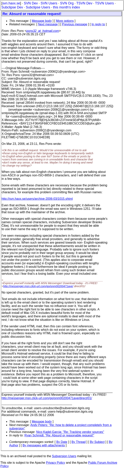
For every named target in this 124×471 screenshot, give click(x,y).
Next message (48, 24)
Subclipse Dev (12, 7)
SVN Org (67, 3)
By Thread (79, 442)
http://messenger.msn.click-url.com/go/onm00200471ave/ (38, 286)
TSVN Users (104, 3)
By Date (61, 442)
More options (65, 20)
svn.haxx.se (11, 3)
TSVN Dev (84, 3)
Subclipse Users (38, 7)
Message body (42, 20)
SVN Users (49, 3)
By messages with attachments (43, 445)
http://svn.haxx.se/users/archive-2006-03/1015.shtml (37, 198)
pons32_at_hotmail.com (42, 30)
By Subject (97, 442)
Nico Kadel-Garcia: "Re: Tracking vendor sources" (70, 432)
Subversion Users (64, 456)
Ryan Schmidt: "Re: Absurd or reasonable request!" (59, 435)
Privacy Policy (55, 462)
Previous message (74, 24)
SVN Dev (31, 3)
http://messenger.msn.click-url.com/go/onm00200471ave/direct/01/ (47, 398)
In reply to (98, 24)
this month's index (66, 7)
